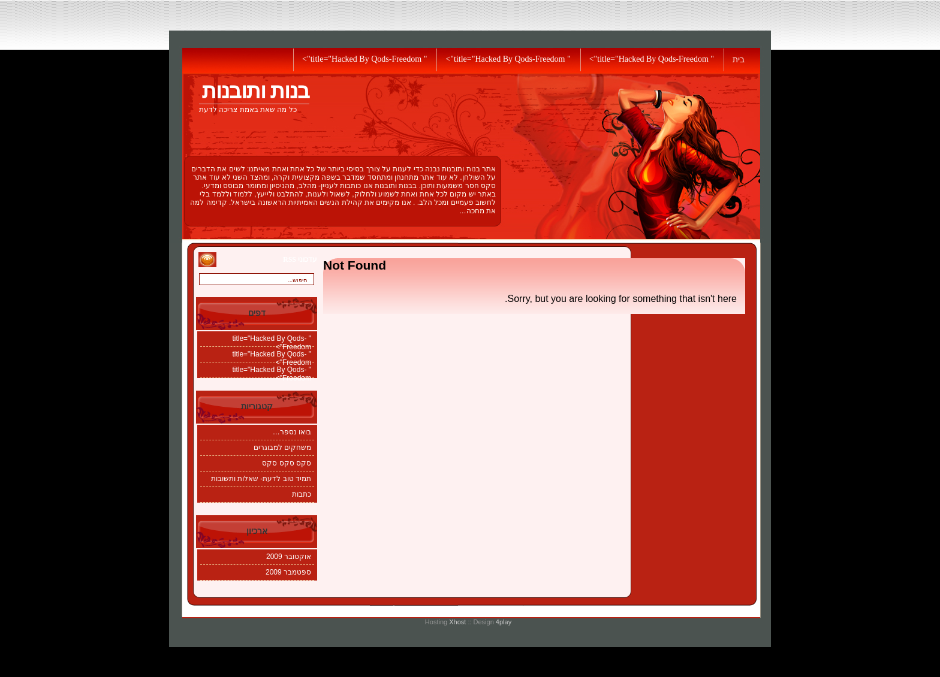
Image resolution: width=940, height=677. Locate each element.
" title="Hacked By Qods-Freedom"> (651, 59)
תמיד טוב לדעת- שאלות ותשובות (261, 478)
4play (503, 621)
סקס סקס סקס (286, 463)
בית (739, 59)
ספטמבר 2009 (288, 572)
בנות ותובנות (255, 91)
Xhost (457, 621)
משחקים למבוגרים (282, 447)
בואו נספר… (292, 432)
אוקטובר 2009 (288, 556)
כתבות (301, 494)
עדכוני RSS (300, 259)
